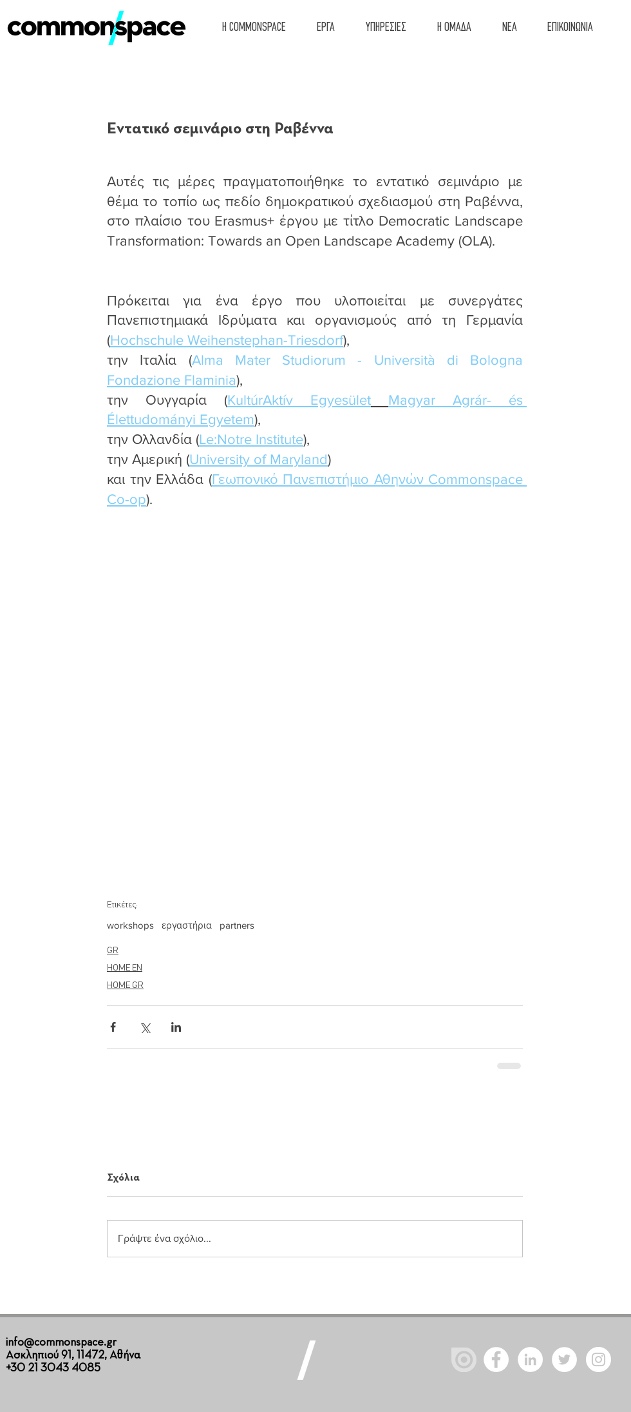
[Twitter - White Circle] (564, 1359)
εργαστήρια (187, 925)
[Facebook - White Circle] (496, 1359)
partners (237, 925)
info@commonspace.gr (61, 1342)
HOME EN (124, 968)
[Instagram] (598, 1359)
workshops (130, 925)
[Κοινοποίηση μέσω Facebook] (113, 1027)
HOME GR (125, 986)
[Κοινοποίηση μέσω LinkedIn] (176, 1027)
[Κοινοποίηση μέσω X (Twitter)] (144, 1027)
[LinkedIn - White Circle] (530, 1359)
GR (112, 951)
